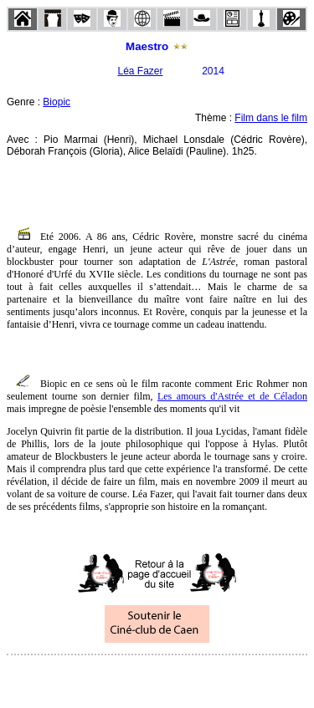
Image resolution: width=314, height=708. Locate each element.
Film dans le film (270, 118)
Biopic (56, 102)
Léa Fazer (139, 71)
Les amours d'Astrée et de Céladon (232, 396)
